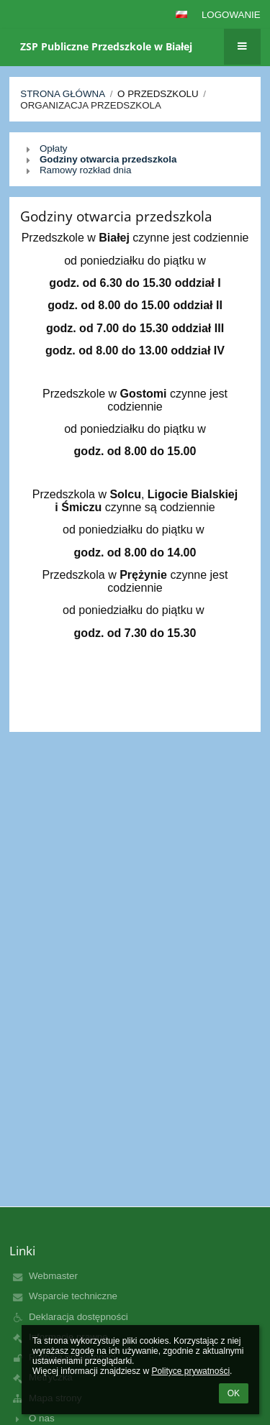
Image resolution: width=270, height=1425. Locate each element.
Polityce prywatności (190, 1371)
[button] (181, 14)
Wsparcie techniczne (73, 1296)
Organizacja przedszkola (90, 105)
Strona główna (62, 93)
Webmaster (53, 1275)
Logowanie (231, 14)
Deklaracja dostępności (78, 1316)
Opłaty (54, 148)
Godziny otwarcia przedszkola (108, 159)
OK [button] (234, 1393)
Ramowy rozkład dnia (85, 170)
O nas (42, 1418)
